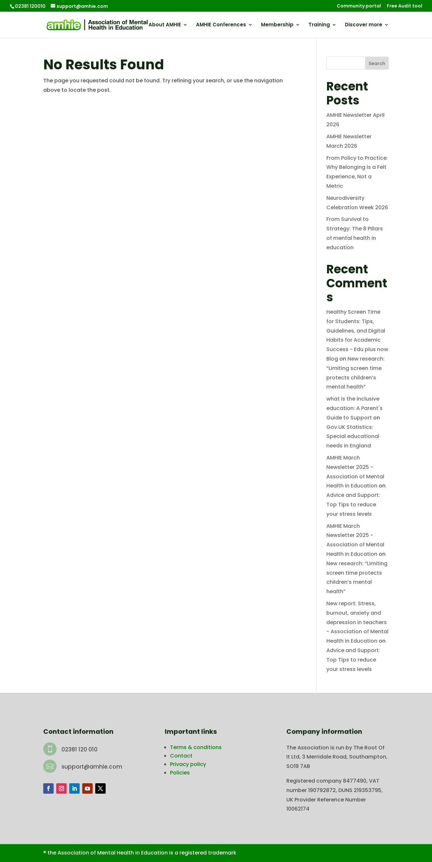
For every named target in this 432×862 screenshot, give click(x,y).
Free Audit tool (404, 6)
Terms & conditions (196, 747)
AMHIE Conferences (221, 25)
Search (377, 63)
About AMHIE (165, 25)
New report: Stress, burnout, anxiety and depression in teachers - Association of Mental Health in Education (357, 622)
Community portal (359, 6)
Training (319, 25)
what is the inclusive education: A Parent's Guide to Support (354, 408)
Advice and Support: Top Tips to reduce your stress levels (353, 504)
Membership (277, 25)
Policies (180, 772)
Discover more (363, 25)
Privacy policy (188, 764)
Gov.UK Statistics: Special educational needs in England (352, 436)
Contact (181, 755)
